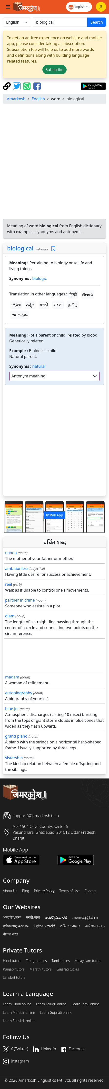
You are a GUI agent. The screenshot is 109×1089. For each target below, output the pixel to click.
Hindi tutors (12, 961)
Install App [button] (54, 515)
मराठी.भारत (33, 917)
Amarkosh (16, 98)
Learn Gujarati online (56, 1013)
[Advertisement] (54, 162)
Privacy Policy (44, 891)
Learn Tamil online (85, 1004)
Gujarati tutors (68, 969)
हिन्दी (73, 294)
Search (96, 22)
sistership (14, 757)
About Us (10, 891)
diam (9, 616)
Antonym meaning (28, 376)
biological (20, 248)
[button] (11, 516)
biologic (39, 278)
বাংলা (58, 304)
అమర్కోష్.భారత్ (56, 917)
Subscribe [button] (54, 69)
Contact (90, 891)
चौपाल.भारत (10, 934)
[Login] (101, 7)
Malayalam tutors (88, 961)
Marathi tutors (41, 969)
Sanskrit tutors (14, 978)
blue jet (12, 708)
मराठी (44, 304)
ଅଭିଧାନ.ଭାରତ (70, 926)
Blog (25, 891)
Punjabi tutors (14, 969)
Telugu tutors (36, 961)
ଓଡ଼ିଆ (16, 304)
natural (38, 366)
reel (8, 584)
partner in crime (20, 600)
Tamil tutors (60, 961)
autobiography (18, 692)
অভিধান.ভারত (95, 926)
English (38, 98)
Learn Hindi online (17, 1004)
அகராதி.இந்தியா (85, 917)
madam (12, 677)
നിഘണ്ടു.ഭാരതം (16, 926)
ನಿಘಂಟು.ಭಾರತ (44, 926)
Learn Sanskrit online (19, 1021)
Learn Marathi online (19, 1013)
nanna (11, 552)
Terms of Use (69, 891)
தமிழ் (73, 304)
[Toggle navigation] (8, 7)
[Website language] (79, 7)
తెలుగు (87, 294)
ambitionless (17, 568)
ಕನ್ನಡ (30, 304)
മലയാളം (19, 315)
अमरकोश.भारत (12, 917)
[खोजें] (60, 22)
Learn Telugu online (51, 1004)
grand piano (16, 736)
